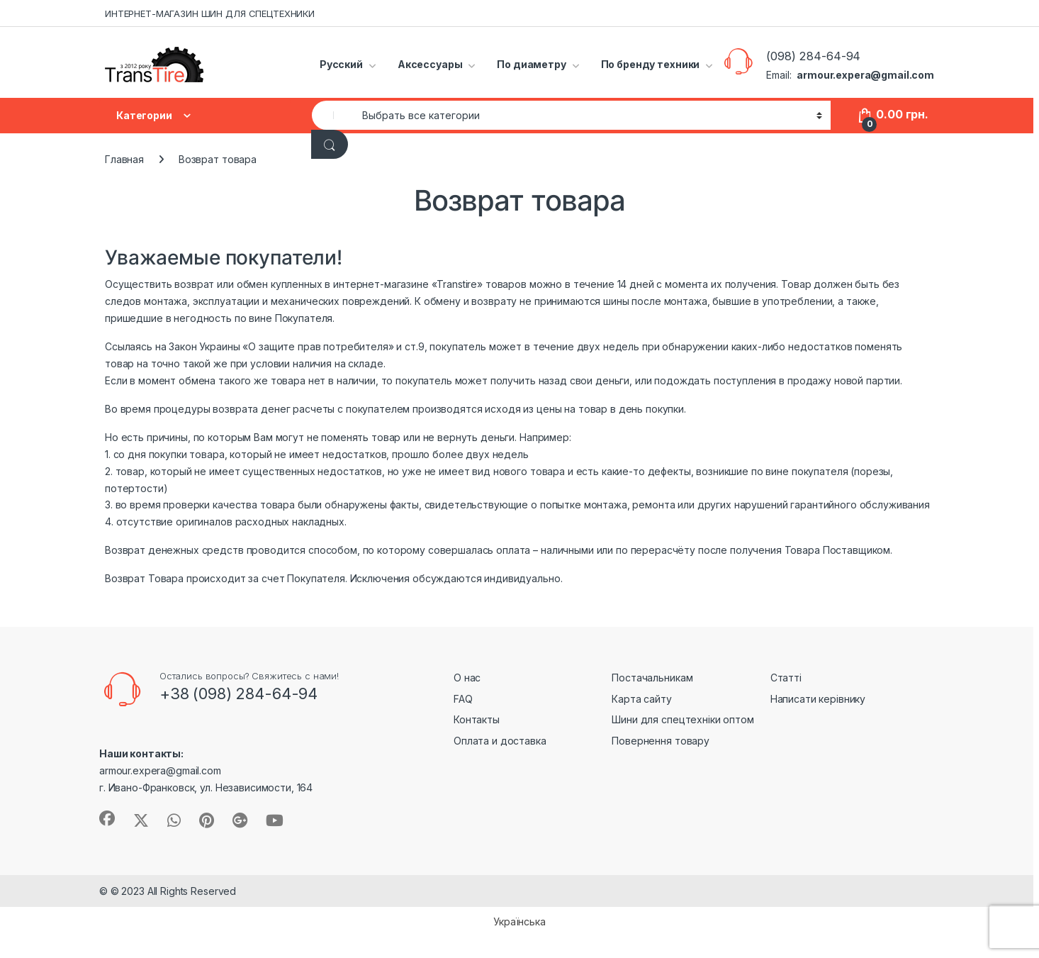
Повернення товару (660, 741)
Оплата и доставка (500, 741)
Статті (786, 678)
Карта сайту (641, 699)
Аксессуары (430, 64)
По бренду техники (650, 64)
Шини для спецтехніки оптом (682, 719)
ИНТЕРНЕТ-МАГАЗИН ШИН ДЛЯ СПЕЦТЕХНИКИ (210, 13)
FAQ (463, 699)
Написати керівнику (817, 699)
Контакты (477, 719)
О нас (467, 678)
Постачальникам (652, 678)
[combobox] (333, 115)
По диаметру (531, 64)
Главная (124, 159)
